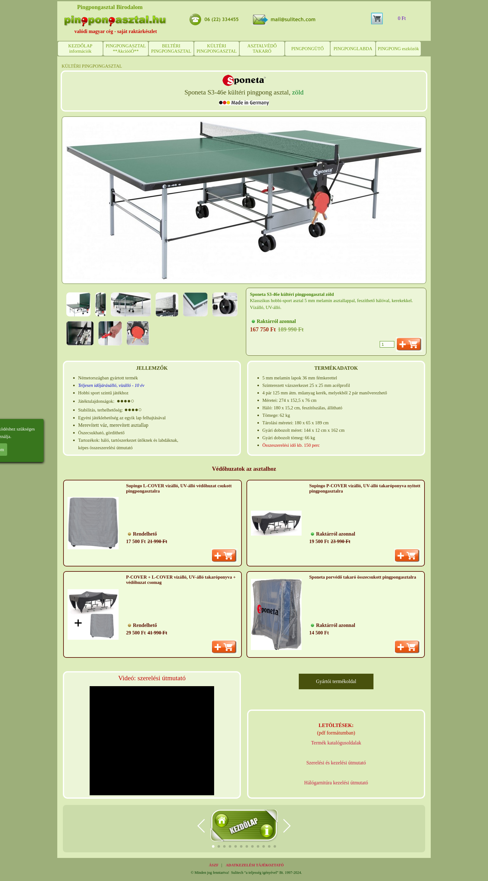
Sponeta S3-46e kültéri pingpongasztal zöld (292, 294)
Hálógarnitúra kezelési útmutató (336, 782)
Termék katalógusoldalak (336, 742)
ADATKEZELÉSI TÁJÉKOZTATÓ (255, 865)
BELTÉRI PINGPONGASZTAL (171, 48)
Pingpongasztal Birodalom (110, 7)
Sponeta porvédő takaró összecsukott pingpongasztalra (362, 577)
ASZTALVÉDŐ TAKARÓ (262, 48)
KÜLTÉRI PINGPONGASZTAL (216, 48)
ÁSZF (213, 865)
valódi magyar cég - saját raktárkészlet (115, 31)
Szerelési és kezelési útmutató (336, 762)
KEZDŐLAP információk (80, 48)
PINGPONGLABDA (353, 48)
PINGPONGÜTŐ (307, 48)
